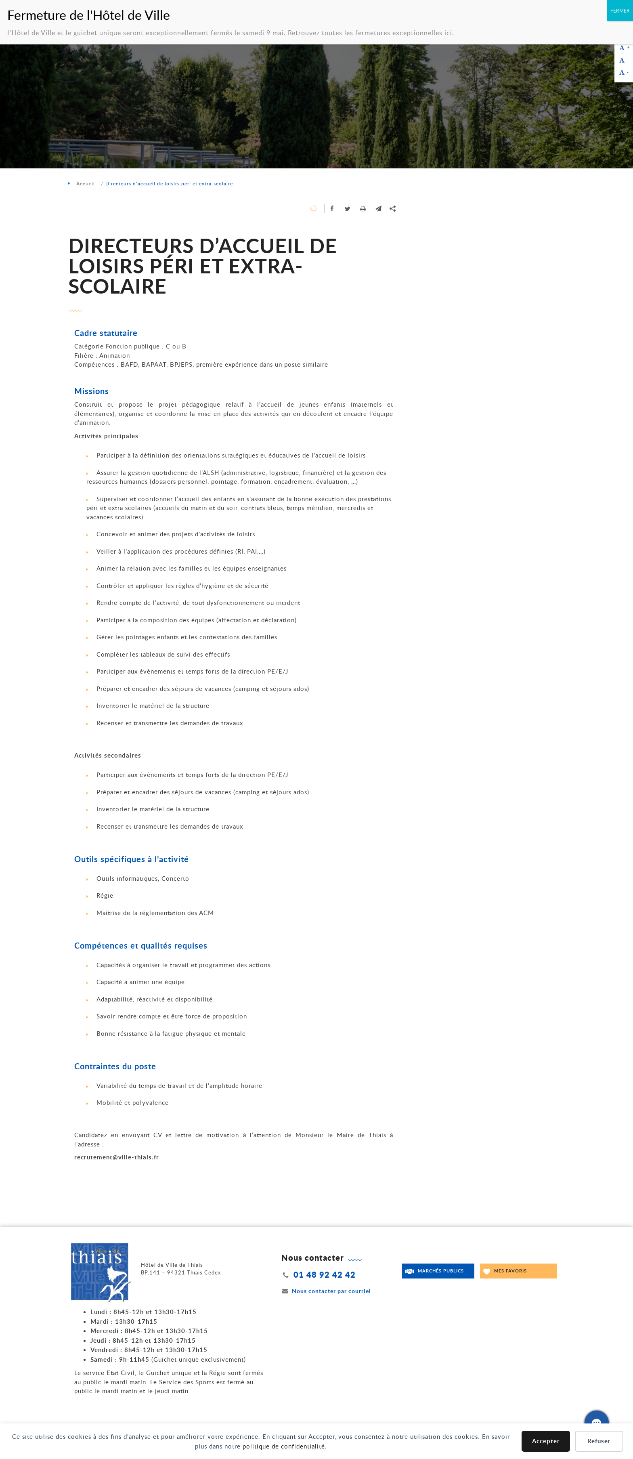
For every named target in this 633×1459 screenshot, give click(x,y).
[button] (378, 208)
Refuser (599, 1441)
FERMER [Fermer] (620, 10)
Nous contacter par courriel (326, 1291)
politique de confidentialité (284, 1446)
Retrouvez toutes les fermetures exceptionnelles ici (370, 32)
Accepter (546, 1441)
